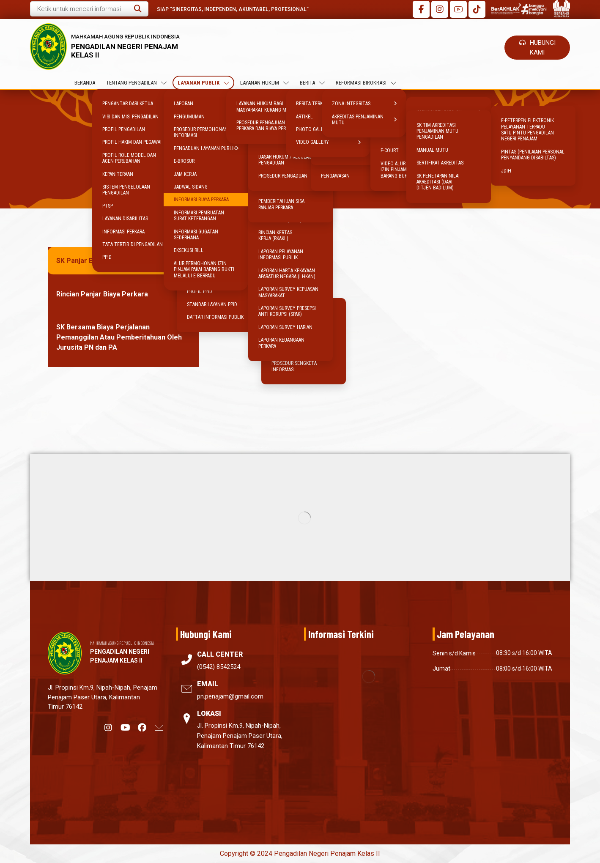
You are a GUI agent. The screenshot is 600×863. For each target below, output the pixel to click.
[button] (138, 9)
